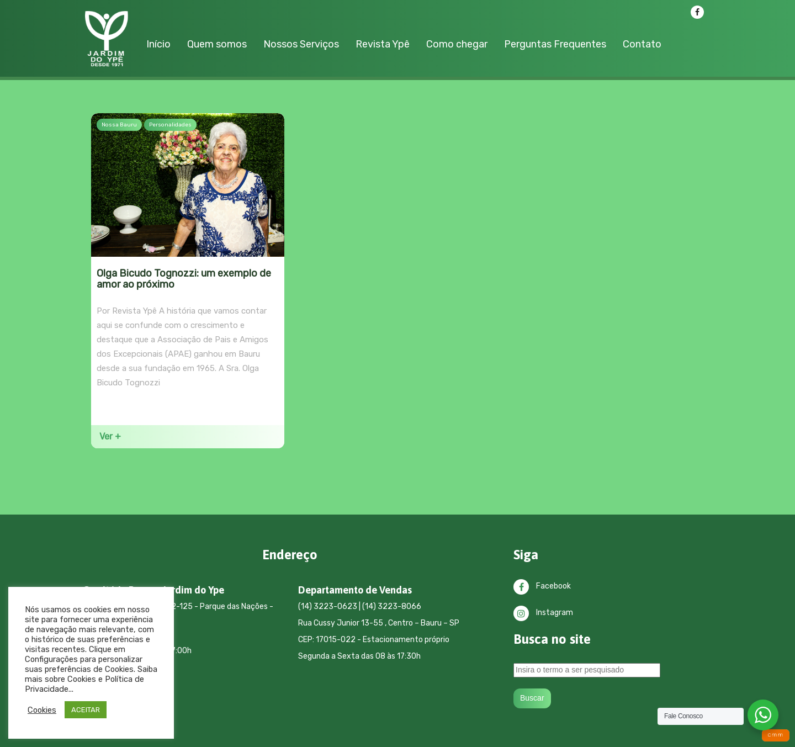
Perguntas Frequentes (555, 44)
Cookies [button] (42, 710)
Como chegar (456, 44)
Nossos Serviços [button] (301, 44)
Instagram (543, 612)
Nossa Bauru (119, 124)
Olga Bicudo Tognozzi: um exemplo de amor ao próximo (184, 279)
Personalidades (170, 124)
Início (158, 44)
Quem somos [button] (217, 44)
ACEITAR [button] (85, 710)
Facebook (542, 586)
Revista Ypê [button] (383, 44)
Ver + (110, 436)
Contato (642, 44)
